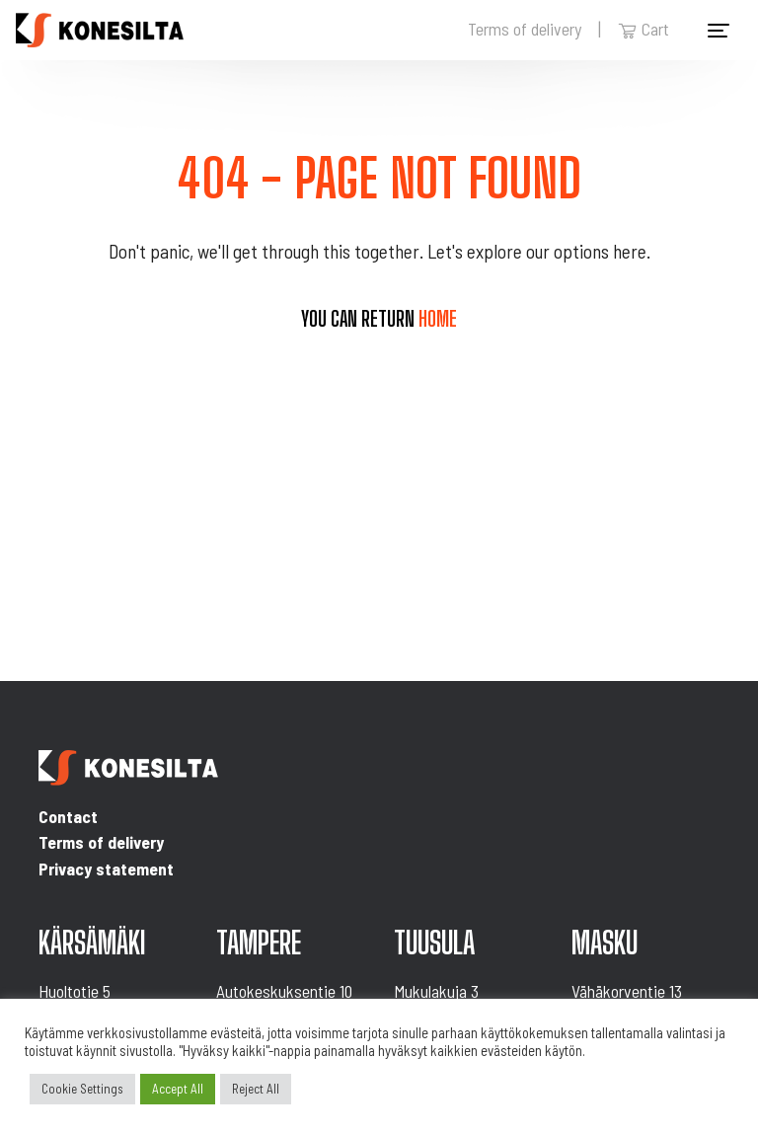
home (437, 319)
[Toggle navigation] (718, 30)
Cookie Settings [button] (82, 1088)
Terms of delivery (524, 28)
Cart (643, 28)
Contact (68, 816)
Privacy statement (106, 868)
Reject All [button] (255, 1088)
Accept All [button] (177, 1088)
